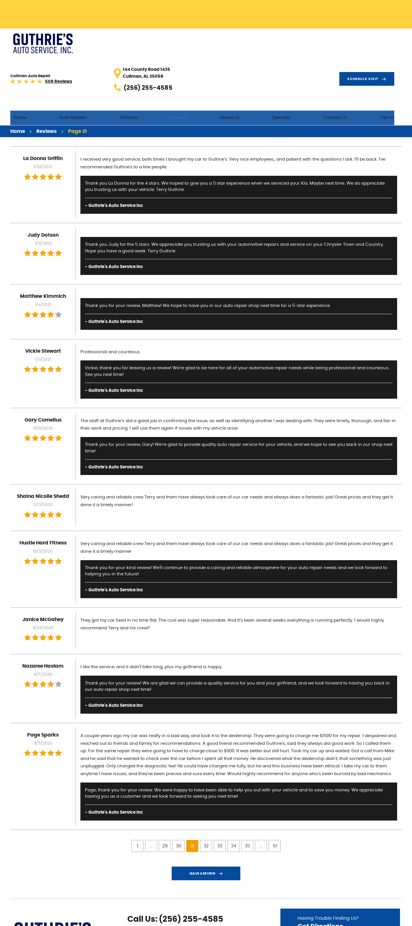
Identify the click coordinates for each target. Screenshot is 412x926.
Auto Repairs (128, 60)
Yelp (150, 898)
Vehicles (176, 60)
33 (219, 790)
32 (206, 790)
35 (247, 790)
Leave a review (202, 817)
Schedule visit (370, 41)
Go (373, 884)
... (151, 790)
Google (140, 898)
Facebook (131, 898)
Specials (305, 60)
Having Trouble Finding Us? (340, 868)
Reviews (218, 60)
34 (233, 790)
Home (83, 60)
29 (165, 790)
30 (178, 790)
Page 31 (77, 75)
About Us (261, 60)
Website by (384, 919)
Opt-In (395, 60)
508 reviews (124, 44)
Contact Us (351, 60)
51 (275, 790)
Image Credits (346, 918)
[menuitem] (83, 60)
